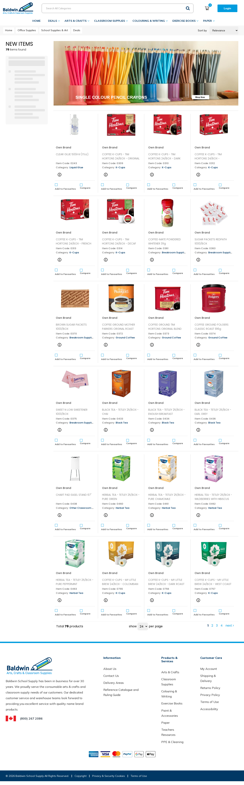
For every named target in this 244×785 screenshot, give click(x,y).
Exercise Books (184, 20)
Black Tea (122, 422)
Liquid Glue (76, 167)
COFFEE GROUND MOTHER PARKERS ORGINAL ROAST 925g (118, 329)
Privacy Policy (210, 695)
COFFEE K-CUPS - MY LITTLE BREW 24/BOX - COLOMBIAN (120, 582)
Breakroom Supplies (174, 252)
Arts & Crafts (76, 20)
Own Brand (63, 147)
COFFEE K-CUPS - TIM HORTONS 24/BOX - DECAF (119, 241)
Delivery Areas (113, 683)
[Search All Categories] (117, 8)
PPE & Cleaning (172, 742)
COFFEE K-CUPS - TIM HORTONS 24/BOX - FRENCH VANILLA (73, 243)
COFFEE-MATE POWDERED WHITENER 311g (164, 241)
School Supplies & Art (54, 30)
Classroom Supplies (109, 20)
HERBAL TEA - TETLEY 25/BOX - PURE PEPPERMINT (74, 582)
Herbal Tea (122, 508)
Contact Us (111, 676)
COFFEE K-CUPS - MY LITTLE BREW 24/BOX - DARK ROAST (166, 582)
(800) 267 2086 (31, 718)
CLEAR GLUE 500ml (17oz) (72, 154)
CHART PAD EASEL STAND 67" (73, 495)
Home (36, 20)
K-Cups (120, 167)
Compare (85, 186)
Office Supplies (27, 30)
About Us (109, 669)
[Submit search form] (188, 8)
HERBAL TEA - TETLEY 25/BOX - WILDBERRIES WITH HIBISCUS (213, 497)
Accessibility (209, 709)
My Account (208, 669)
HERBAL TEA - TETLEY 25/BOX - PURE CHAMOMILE (167, 497)
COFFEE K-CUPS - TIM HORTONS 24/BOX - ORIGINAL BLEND (121, 158)
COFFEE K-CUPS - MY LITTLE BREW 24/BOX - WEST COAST (213, 582)
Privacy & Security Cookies (108, 776)
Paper (207, 20)
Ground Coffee (125, 337)
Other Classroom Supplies (85, 508)
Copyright (81, 776)
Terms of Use (209, 702)
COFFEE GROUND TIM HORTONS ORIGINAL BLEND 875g (165, 329)
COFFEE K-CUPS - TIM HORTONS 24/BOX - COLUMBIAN (208, 158)
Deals (52, 20)
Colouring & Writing (149, 20)
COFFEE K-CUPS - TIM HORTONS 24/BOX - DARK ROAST (164, 158)
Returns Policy (210, 688)
